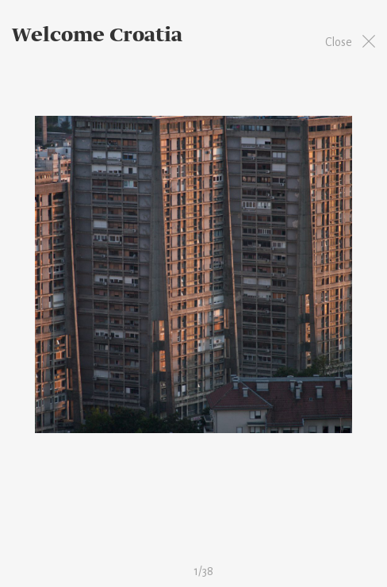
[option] (193, 274)
